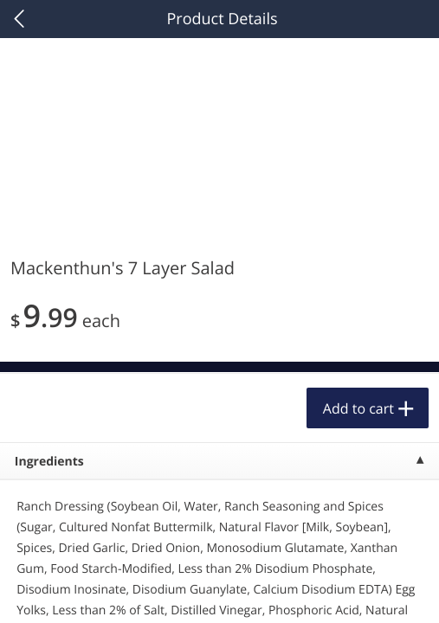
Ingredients (49, 461)
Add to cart (358, 408)
